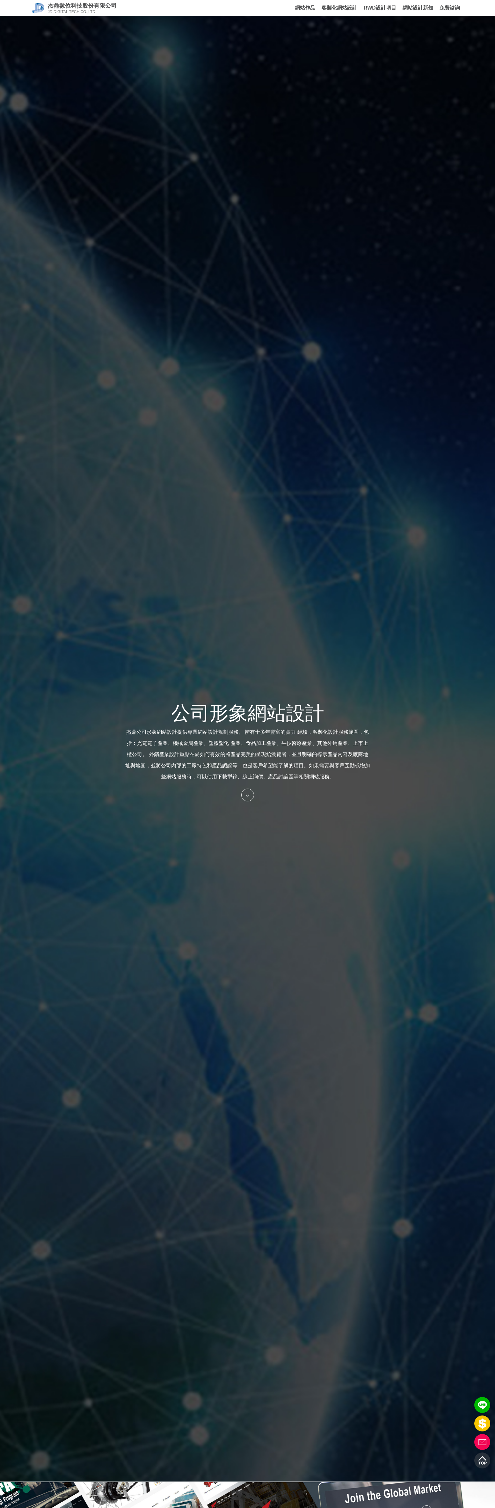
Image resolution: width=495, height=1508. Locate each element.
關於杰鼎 (278, 8)
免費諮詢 (449, 8)
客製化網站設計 (339, 8)
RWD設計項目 (380, 8)
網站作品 (305, 8)
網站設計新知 (418, 7)
